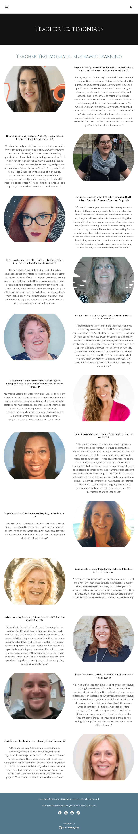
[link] (131, 7)
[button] (19, 7)
